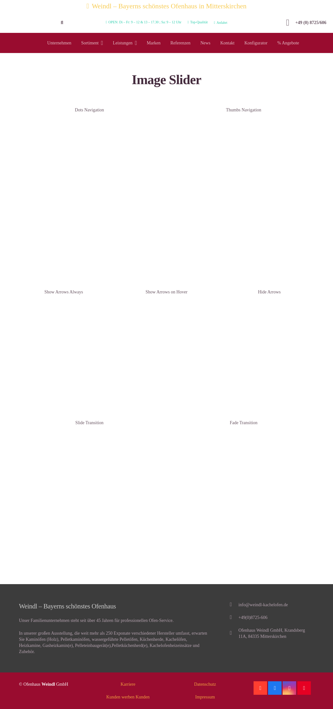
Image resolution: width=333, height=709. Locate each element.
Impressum (205, 697)
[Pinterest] (304, 688)
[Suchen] (62, 22)
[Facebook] (275, 688)
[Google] (260, 688)
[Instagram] (289, 688)
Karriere (128, 684)
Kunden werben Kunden (128, 697)
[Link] (29, 22)
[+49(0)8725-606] (233, 618)
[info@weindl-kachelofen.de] (233, 605)
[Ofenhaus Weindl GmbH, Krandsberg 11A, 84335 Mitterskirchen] (233, 633)
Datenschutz (205, 684)
